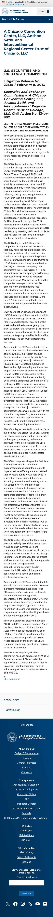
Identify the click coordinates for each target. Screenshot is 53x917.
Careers (26, 758)
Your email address (27, 877)
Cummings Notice (26, 794)
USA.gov (25, 840)
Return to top (26, 725)
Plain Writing (26, 852)
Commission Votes (26, 762)
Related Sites (26, 835)
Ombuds (26, 813)
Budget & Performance (27, 753)
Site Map (26, 862)
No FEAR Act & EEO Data (26, 808)
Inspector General (26, 803)
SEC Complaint (12, 679)
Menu (44, 11)
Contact (26, 767)
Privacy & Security (26, 857)
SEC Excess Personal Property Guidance (25, 818)
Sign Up (26, 893)
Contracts (26, 772)
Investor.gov (25, 830)
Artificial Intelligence (26, 789)
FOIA (26, 799)
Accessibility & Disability (26, 784)
